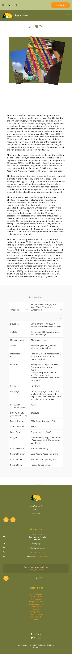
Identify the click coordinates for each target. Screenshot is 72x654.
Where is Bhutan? (36, 611)
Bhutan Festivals (36, 613)
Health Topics (36, 624)
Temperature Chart (36, 618)
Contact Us (60, 5)
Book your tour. (36, 575)
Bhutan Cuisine (36, 616)
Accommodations (36, 621)
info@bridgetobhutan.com (37, 549)
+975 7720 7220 (39, 554)
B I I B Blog (37, 639)
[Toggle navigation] (67, 15)
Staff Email (37, 636)
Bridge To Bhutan (20, 15)
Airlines (36, 626)
